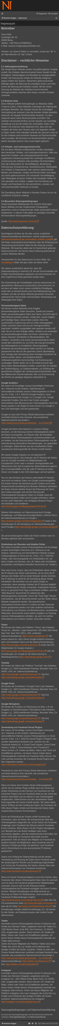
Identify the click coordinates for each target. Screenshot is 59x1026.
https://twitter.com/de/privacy (35, 961)
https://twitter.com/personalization (21, 964)
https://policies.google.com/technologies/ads (21, 521)
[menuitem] (53, 14)
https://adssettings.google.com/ (33, 657)
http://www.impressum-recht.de (22, 221)
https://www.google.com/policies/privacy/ (19, 674)
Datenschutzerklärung (37, 1017)
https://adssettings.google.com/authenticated (35, 527)
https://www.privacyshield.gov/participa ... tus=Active (24, 423)
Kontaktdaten (7, 262)
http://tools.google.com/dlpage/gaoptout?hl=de (22, 506)
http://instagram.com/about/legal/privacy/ (19, 1002)
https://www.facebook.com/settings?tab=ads (21, 900)
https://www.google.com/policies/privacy (19, 645)
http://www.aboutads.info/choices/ (39, 903)
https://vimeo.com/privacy (33, 636)
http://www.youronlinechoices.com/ (33, 906)
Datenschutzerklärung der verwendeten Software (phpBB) (27, 239)
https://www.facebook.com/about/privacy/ (19, 871)
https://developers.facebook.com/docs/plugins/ (22, 764)
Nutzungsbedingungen (18, 1017)
